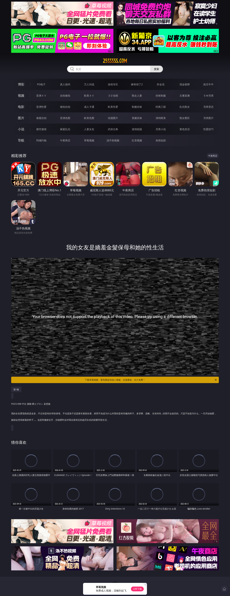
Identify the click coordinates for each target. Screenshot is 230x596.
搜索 (156, 69)
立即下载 (137, 588)
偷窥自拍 (41, 118)
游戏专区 (113, 84)
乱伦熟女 (185, 107)
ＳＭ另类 (208, 95)
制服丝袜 (137, 107)
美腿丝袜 (137, 118)
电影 (21, 107)
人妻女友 (89, 129)
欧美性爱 (113, 107)
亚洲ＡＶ (41, 95)
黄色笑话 (185, 129)
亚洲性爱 (41, 107)
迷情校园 (137, 129)
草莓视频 (89, 140)
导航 (21, 140)
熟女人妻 (137, 95)
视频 (21, 95)
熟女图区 (185, 118)
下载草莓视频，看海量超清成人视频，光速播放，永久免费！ (151, 380)
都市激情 (41, 129)
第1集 (16, 389)
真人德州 (65, 84)
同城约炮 (41, 140)
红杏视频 (137, 140)
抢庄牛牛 (208, 84)
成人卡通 (89, 107)
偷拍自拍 (65, 107)
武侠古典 (113, 129)
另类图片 (208, 118)
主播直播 (185, 95)
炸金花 (161, 84)
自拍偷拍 (65, 95)
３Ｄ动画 (113, 95)
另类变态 (208, 107)
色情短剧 (161, 140)
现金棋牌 (185, 84)
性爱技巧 (208, 129)
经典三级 (161, 107)
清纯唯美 (161, 118)
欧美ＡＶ (89, 95)
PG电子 (41, 84)
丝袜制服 (161, 95)
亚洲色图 (65, 118)
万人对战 (89, 84)
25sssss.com (115, 61)
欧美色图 (89, 118)
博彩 (21, 84)
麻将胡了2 (137, 84)
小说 (21, 129)
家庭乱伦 (65, 129)
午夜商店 (65, 140)
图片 (21, 118)
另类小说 (161, 129)
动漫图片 (113, 118)
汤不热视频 (113, 140)
